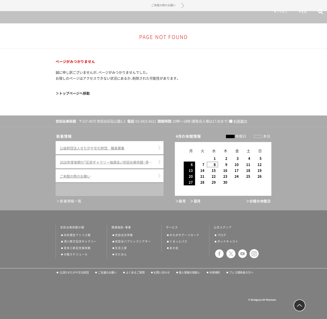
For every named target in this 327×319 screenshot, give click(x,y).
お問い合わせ (162, 272)
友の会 (173, 248)
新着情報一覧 (71, 201)
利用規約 (214, 272)
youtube (242, 253)
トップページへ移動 (74, 93)
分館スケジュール (76, 254)
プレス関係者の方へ (241, 272)
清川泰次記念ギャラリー (80, 241)
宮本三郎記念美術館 (77, 248)
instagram (254, 253)
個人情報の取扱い (189, 272)
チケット (250, 17)
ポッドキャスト (227, 241)
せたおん (121, 254)
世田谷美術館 (164, 17)
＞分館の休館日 (258, 201)
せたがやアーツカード (184, 235)
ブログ (221, 235)
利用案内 (240, 121)
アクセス (275, 17)
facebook (219, 253)
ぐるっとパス (178, 241)
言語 (297, 17)
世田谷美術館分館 (72, 227)
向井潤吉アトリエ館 (77, 235)
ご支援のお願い (107, 272)
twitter (230, 253)
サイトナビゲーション (16, 17)
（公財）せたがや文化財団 (74, 272)
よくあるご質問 (135, 272)
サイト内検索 (314, 17)
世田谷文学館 (124, 235)
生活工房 (121, 248)
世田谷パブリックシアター (133, 241)
